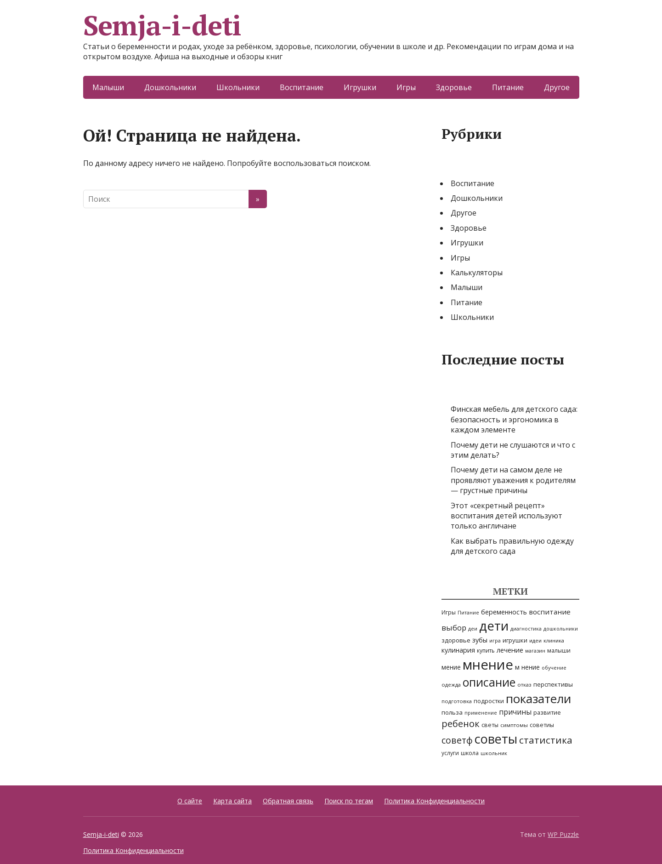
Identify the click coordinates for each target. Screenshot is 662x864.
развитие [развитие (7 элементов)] (547, 712)
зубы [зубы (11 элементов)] (479, 640)
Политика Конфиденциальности (434, 800)
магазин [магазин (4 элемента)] (535, 651)
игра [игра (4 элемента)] (495, 640)
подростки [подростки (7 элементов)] (489, 701)
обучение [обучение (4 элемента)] (554, 668)
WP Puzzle (563, 834)
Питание (508, 87)
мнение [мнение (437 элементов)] (488, 664)
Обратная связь (288, 800)
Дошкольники (170, 87)
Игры (406, 87)
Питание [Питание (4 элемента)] (468, 612)
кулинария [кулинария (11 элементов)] (458, 650)
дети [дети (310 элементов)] (494, 625)
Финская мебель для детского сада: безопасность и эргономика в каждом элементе (514, 419)
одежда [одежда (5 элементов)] (451, 684)
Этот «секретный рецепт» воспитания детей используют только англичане (506, 515)
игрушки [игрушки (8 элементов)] (515, 640)
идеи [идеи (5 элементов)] (535, 640)
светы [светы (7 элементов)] (489, 725)
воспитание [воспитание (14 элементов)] (550, 611)
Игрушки (360, 87)
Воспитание (301, 87)
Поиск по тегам (348, 800)
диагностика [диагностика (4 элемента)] (526, 628)
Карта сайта (232, 800)
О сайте (189, 800)
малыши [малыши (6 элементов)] (559, 650)
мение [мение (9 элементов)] (451, 667)
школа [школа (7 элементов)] (470, 753)
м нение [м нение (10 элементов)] (527, 667)
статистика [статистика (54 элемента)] (545, 739)
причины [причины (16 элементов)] (515, 712)
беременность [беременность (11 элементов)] (504, 612)
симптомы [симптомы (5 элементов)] (514, 725)
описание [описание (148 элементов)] (489, 682)
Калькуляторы (477, 272)
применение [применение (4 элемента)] (480, 713)
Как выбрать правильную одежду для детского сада (512, 546)
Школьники (238, 87)
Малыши (108, 87)
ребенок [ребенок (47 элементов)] (460, 723)
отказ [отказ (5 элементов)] (524, 684)
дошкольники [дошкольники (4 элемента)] (560, 628)
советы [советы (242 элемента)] (496, 738)
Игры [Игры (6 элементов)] (448, 612)
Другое (557, 87)
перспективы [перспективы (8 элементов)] (553, 684)
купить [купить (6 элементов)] (486, 650)
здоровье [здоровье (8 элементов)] (455, 640)
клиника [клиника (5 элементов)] (553, 640)
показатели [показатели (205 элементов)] (538, 698)
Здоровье (454, 87)
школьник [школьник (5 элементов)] (494, 753)
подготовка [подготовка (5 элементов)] (456, 701)
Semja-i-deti (162, 25)
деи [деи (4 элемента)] (472, 628)
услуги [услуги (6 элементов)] (450, 753)
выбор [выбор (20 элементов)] (453, 627)
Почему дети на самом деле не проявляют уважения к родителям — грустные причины (513, 480)
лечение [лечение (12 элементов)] (510, 649)
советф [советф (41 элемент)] (457, 740)
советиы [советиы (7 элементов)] (542, 725)
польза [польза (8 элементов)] (452, 712)
